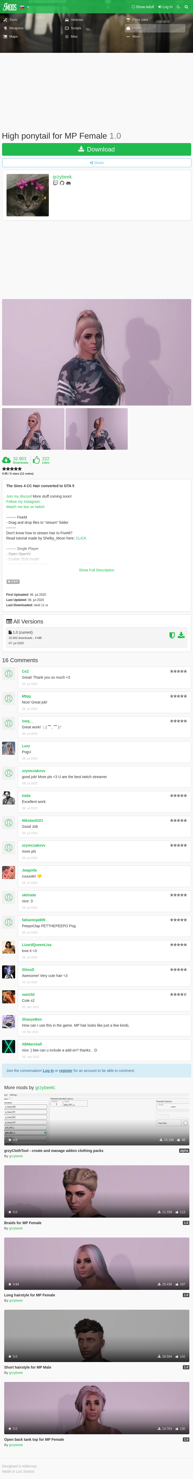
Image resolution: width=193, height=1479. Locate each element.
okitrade (29, 895)
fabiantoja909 (33, 920)
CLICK (81, 538)
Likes (45, 462)
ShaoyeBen (32, 1019)
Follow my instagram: (23, 501)
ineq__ (27, 721)
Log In (48, 1071)
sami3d (28, 994)
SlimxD (28, 970)
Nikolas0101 (32, 820)
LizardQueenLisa (36, 945)
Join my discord (19, 496)
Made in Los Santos (18, 1471)
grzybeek (62, 176)
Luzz (26, 746)
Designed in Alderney (19, 1466)
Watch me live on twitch (25, 507)
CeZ (25, 671)
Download (96, 149)
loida (26, 796)
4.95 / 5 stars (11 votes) (17, 473)
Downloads (20, 462)
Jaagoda (29, 870)
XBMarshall (32, 1044)
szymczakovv (33, 771)
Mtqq (26, 696)
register (65, 1071)
